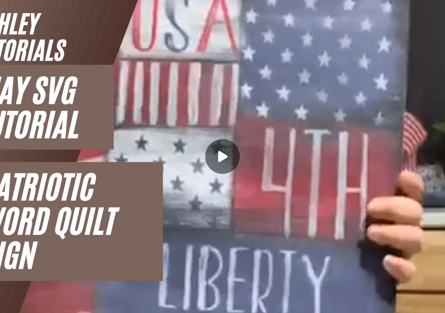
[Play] (222, 156)
